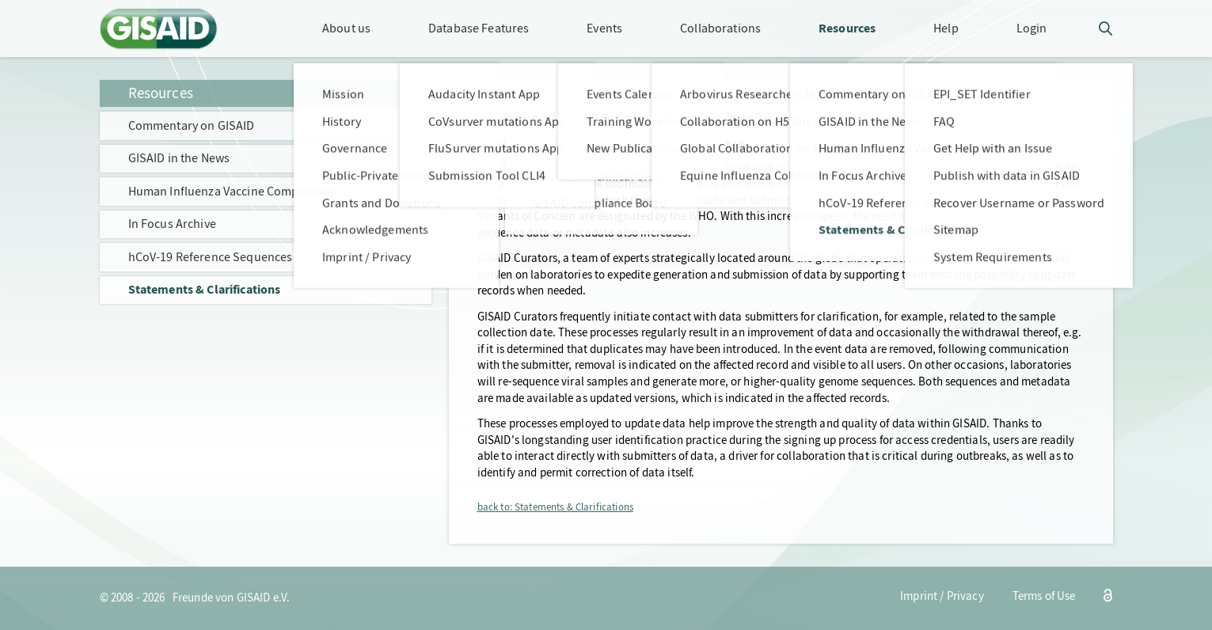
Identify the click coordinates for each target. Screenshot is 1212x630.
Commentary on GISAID (191, 125)
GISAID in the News (179, 158)
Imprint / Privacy (942, 596)
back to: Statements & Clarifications (555, 507)
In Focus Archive (172, 223)
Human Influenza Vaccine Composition (232, 191)
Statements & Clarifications (204, 289)
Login (1031, 28)
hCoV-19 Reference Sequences (210, 257)
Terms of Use (1044, 596)
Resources (160, 93)
